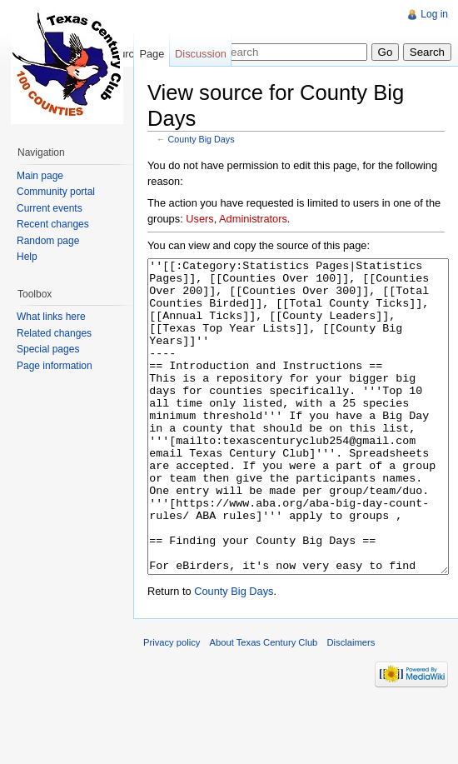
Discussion (201, 53)
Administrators (253, 218)
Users (199, 218)
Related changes (54, 333)
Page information (54, 366)
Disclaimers (351, 705)
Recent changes (53, 224)
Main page (40, 176)
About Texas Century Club (264, 705)
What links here (51, 316)
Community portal (56, 191)
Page (151, 53)
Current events (49, 208)
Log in (434, 14)
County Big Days (201, 139)
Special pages (48, 349)
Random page (48, 241)
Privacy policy (171, 705)
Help (27, 256)
